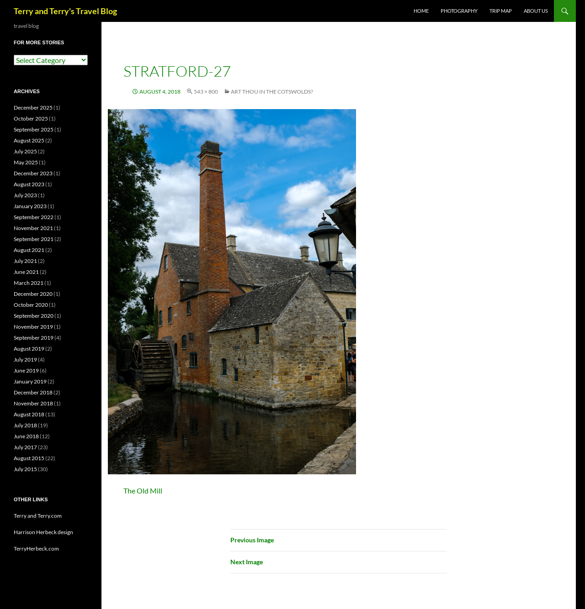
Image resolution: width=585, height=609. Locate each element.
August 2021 (29, 250)
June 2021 (26, 271)
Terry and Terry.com (38, 515)
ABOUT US (536, 11)
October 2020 (31, 304)
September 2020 (33, 315)
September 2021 (33, 239)
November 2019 (33, 326)
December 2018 (33, 392)
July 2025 (25, 151)
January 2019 (30, 381)
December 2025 (33, 107)
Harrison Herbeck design (43, 532)
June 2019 (26, 370)
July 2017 (25, 447)
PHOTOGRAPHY (459, 11)
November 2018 (33, 403)
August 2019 (29, 348)
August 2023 (29, 184)
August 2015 (29, 458)
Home (421, 11)
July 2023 (25, 195)
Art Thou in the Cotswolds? (272, 91)
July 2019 (25, 359)
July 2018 (25, 425)
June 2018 (26, 436)
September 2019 (33, 337)
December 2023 (33, 173)
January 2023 (30, 206)
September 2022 (33, 217)
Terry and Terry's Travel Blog (65, 11)
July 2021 (25, 260)
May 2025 (26, 162)
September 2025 (33, 129)
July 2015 (25, 469)
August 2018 (29, 414)
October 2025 (31, 118)
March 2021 (28, 282)
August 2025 (29, 140)
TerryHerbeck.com (36, 548)
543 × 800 (206, 91)
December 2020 (33, 293)
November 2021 (33, 228)
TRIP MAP (500, 11)
